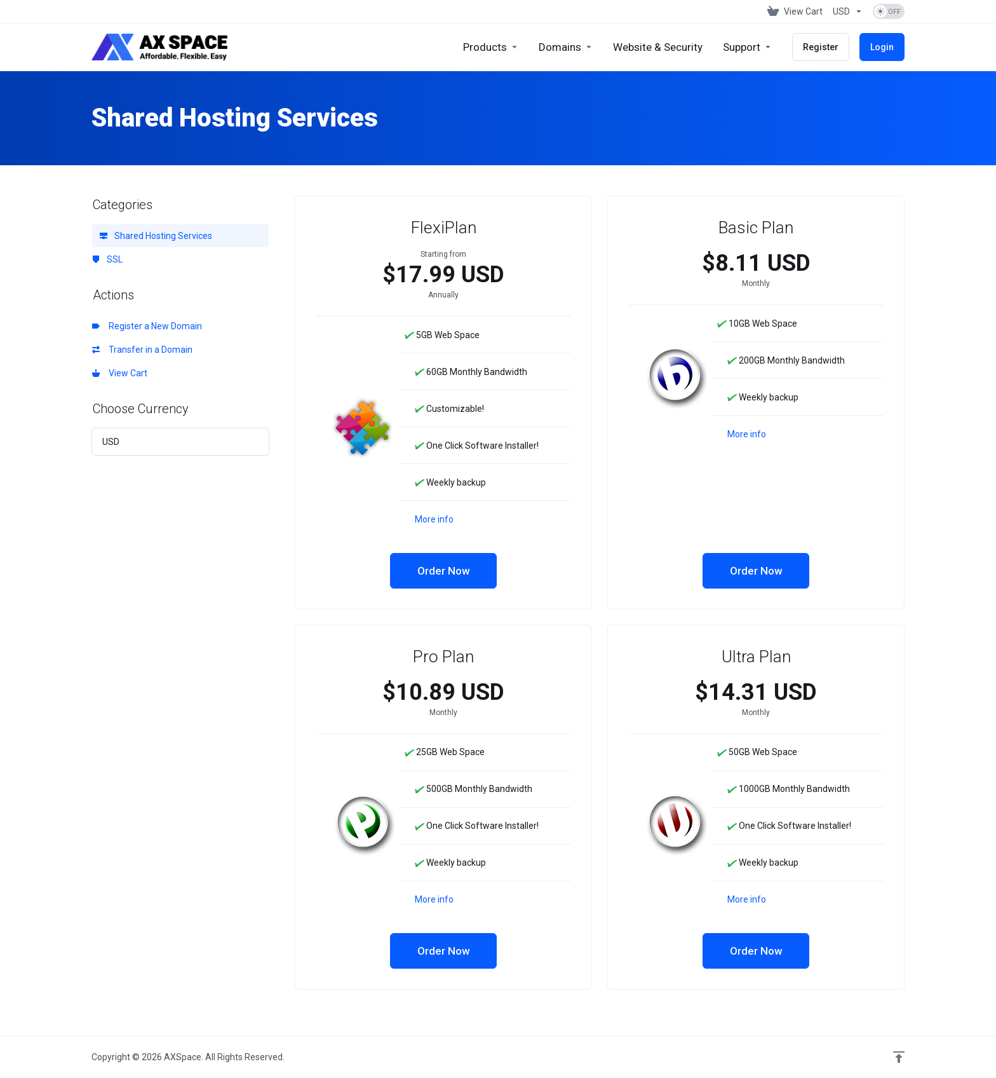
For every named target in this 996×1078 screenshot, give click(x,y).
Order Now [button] (443, 570)
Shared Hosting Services (156, 236)
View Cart (119, 373)
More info (434, 519)
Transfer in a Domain (142, 350)
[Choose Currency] (848, 11)
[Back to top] (899, 1057)
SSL (107, 259)
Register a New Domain (147, 326)
